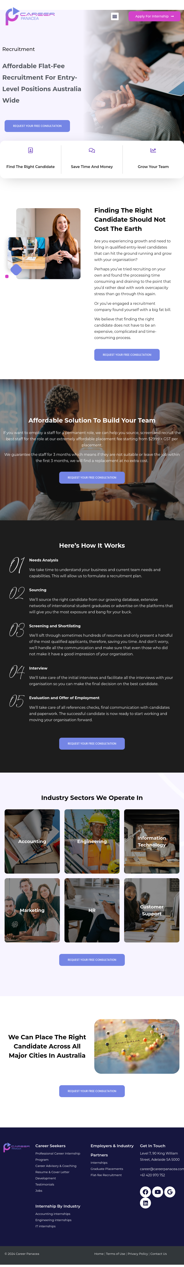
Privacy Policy (138, 1254)
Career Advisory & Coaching (55, 1166)
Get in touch (152, 1146)
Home (98, 1254)
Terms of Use (115, 1254)
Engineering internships (53, 1220)
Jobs (38, 1190)
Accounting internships (52, 1214)
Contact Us (158, 1254)
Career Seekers (50, 1146)
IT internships (45, 1226)
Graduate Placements (107, 1169)
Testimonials (44, 1184)
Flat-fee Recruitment (106, 1175)
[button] (115, 16)
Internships (99, 1162)
